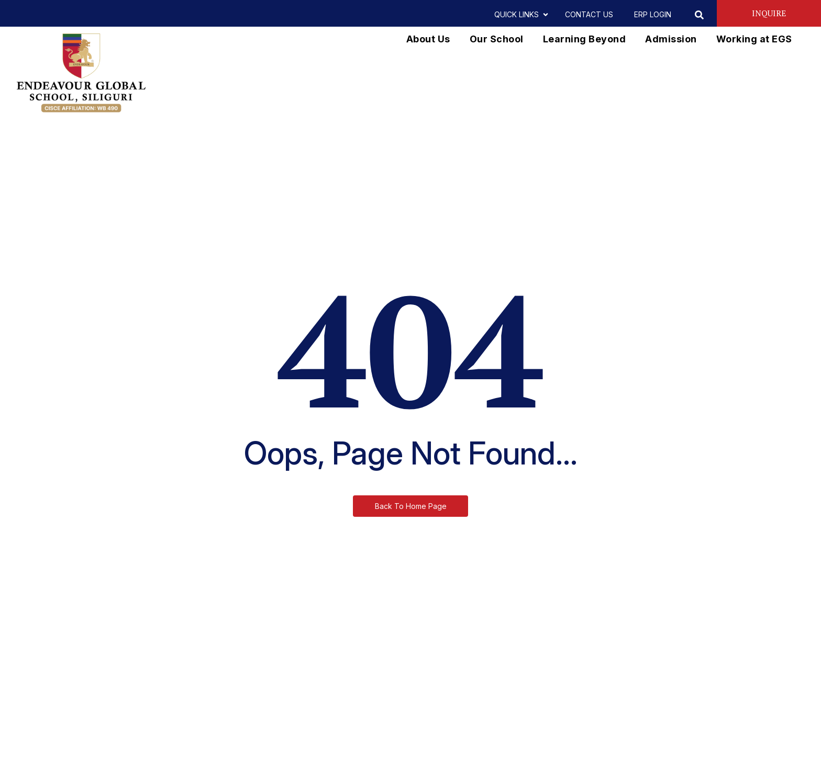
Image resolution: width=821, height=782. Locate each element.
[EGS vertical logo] (81, 73)
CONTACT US (589, 14)
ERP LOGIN (652, 14)
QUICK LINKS (519, 14)
